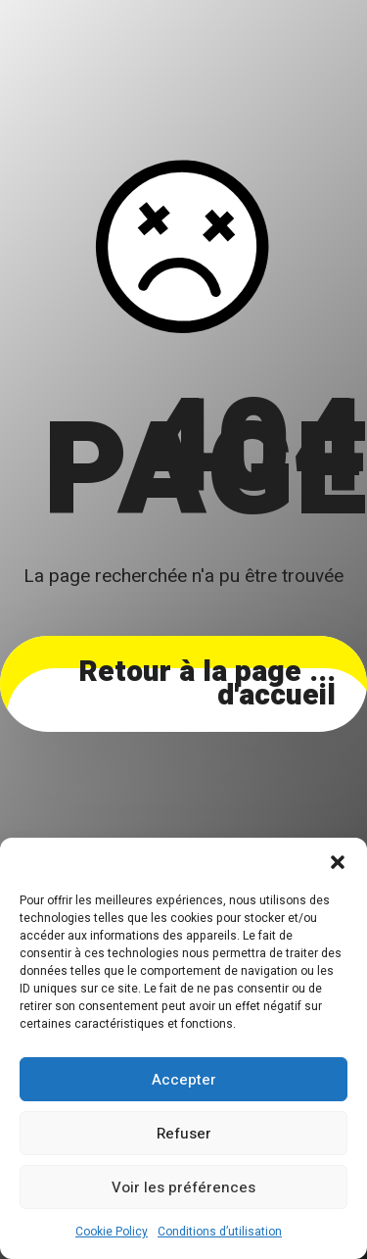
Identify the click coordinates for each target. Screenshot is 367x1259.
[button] (337, 862)
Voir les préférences (183, 1187)
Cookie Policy (111, 1231)
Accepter (184, 1079)
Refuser (184, 1133)
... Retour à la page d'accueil (207, 684)
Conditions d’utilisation (220, 1231)
